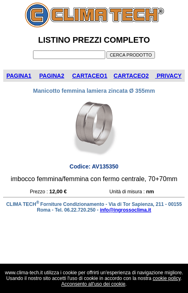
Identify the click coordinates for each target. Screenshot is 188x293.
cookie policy (167, 278)
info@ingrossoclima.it (125, 210)
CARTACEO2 (131, 75)
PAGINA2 (51, 75)
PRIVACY (168, 75)
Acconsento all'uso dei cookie (93, 284)
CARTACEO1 (89, 75)
